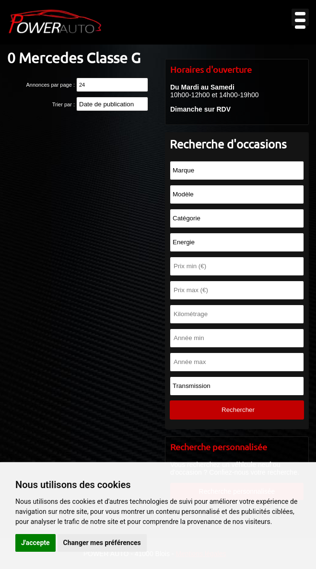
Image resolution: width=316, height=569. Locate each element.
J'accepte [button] (35, 542)
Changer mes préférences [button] (102, 542)
